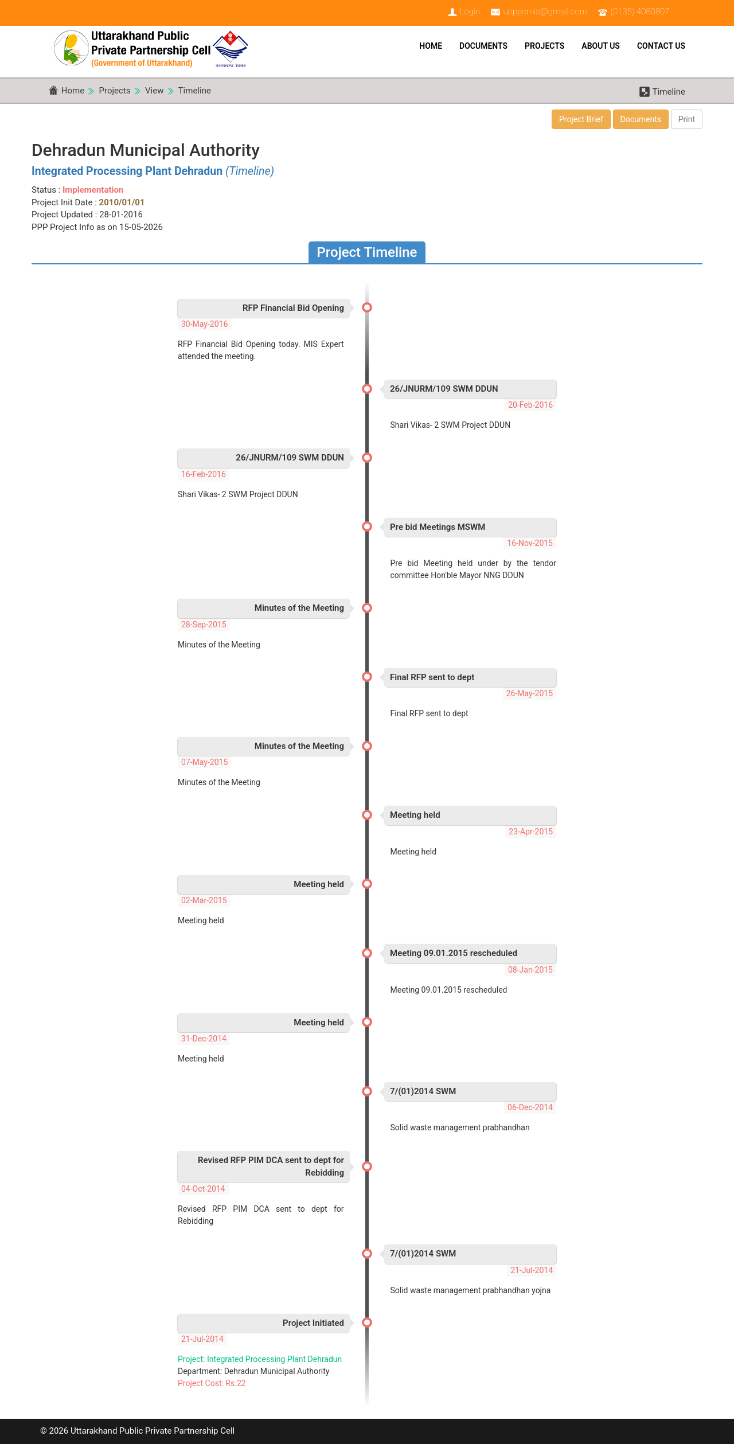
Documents (483, 45)
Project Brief (581, 119)
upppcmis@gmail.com (545, 11)
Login (469, 11)
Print (686, 119)
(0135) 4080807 (640, 11)
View (154, 90)
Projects (544, 45)
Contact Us (661, 45)
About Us (600, 45)
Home (430, 45)
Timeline (194, 90)
